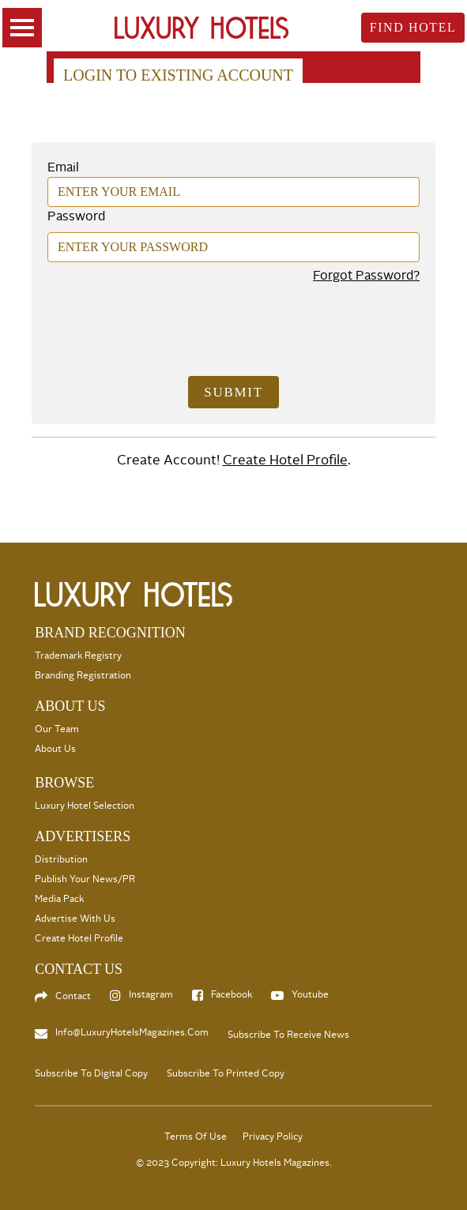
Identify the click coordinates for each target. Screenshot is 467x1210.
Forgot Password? (366, 275)
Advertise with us (75, 919)
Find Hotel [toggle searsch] (413, 27)
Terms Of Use (195, 1137)
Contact (73, 996)
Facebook (231, 994)
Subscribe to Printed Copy (225, 1073)
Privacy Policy (273, 1137)
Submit (233, 392)
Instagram (151, 994)
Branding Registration (83, 675)
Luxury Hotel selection (84, 806)
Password (76, 216)
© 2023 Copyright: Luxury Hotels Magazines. (234, 1163)
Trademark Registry (78, 656)
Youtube (310, 994)
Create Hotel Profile (285, 460)
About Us (55, 749)
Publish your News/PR (85, 879)
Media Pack (59, 899)
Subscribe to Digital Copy (91, 1073)
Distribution (61, 859)
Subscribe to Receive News (288, 1035)
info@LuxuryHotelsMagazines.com (132, 1032)
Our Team (57, 729)
